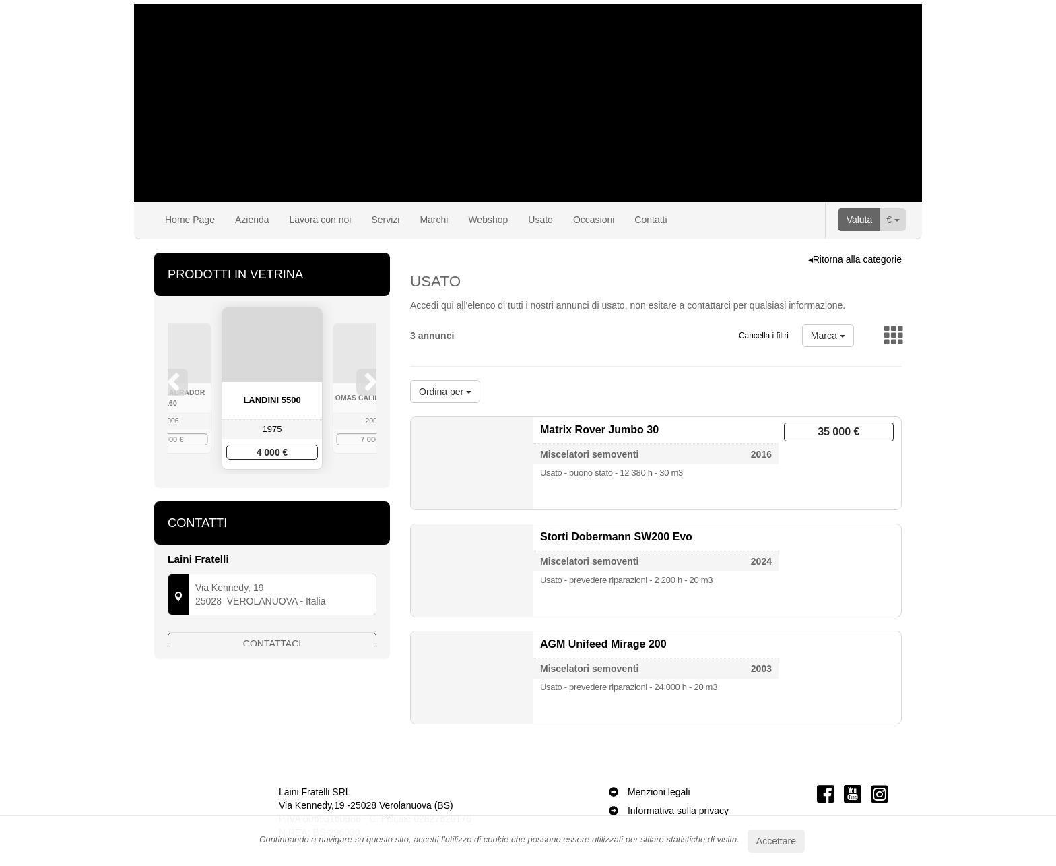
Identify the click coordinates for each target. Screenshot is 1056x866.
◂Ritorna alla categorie (855, 259)
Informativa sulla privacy (678, 810)
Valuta (860, 219)
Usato (540, 219)
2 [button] (259, 497)
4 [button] (286, 497)
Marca (828, 335)
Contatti (650, 219)
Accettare (776, 841)
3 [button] (273, 497)
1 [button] (246, 497)
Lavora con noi (321, 219)
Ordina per (445, 391)
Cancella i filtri (764, 335)
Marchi (434, 219)
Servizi (385, 219)
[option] (272, 388)
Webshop (488, 219)
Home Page (190, 219)
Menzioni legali (659, 791)
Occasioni (593, 219)
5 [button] (300, 497)
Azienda (252, 219)
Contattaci (272, 675)
